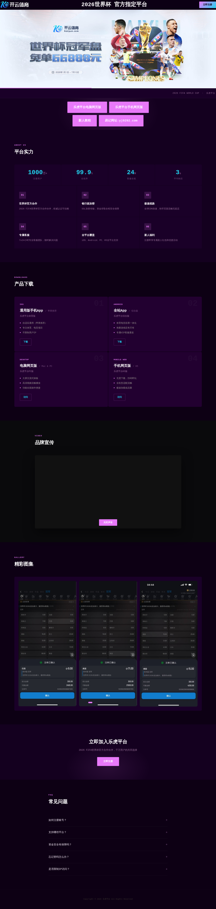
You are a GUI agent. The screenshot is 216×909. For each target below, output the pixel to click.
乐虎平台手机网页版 (129, 107)
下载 (25, 342)
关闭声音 (108, 522)
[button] (90, 703)
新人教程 (84, 121)
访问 (25, 397)
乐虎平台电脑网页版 (87, 107)
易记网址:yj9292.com (121, 121)
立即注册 (207, 4)
